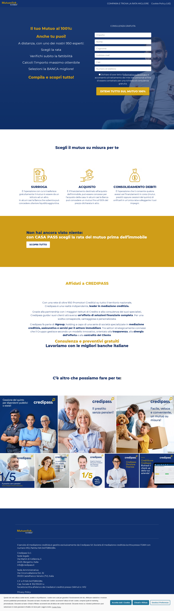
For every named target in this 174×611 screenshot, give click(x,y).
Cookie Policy (56, 607)
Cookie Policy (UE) (161, 3)
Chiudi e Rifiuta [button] (140, 603)
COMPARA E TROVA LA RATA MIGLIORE (128, 3)
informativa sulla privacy (135, 74)
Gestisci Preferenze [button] (160, 603)
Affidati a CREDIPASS (87, 283)
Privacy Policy (24, 592)
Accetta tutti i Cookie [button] (121, 603)
